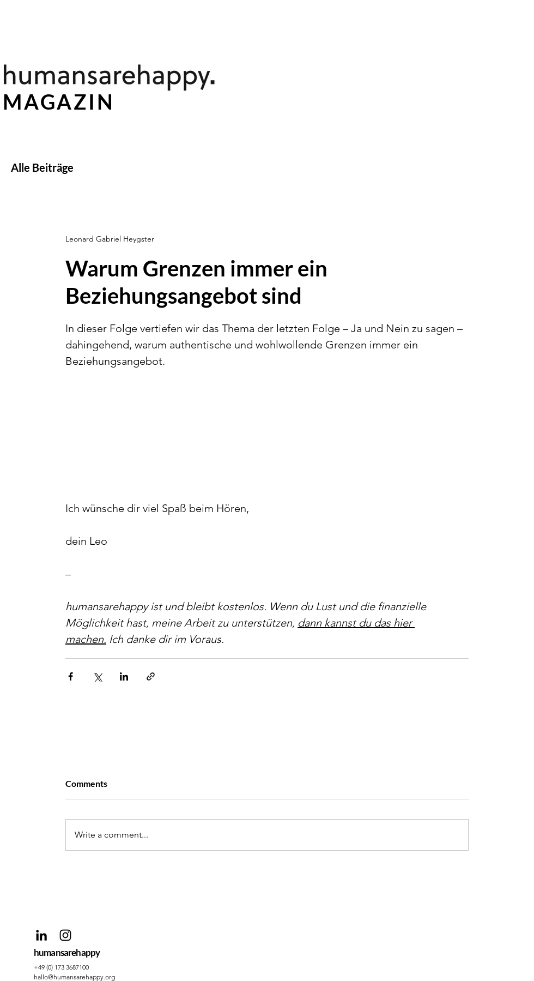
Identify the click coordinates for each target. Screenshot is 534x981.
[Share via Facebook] (70, 676)
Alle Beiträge (42, 167)
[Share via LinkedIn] (124, 676)
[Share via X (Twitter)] (97, 676)
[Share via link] (150, 676)
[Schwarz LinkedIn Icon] (41, 935)
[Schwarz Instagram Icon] (65, 935)
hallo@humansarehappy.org (74, 977)
